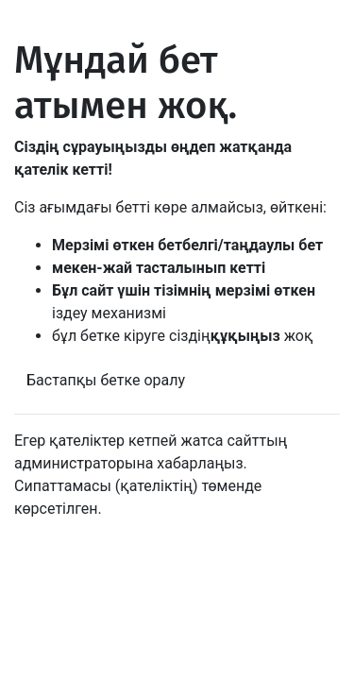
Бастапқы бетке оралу (105, 380)
